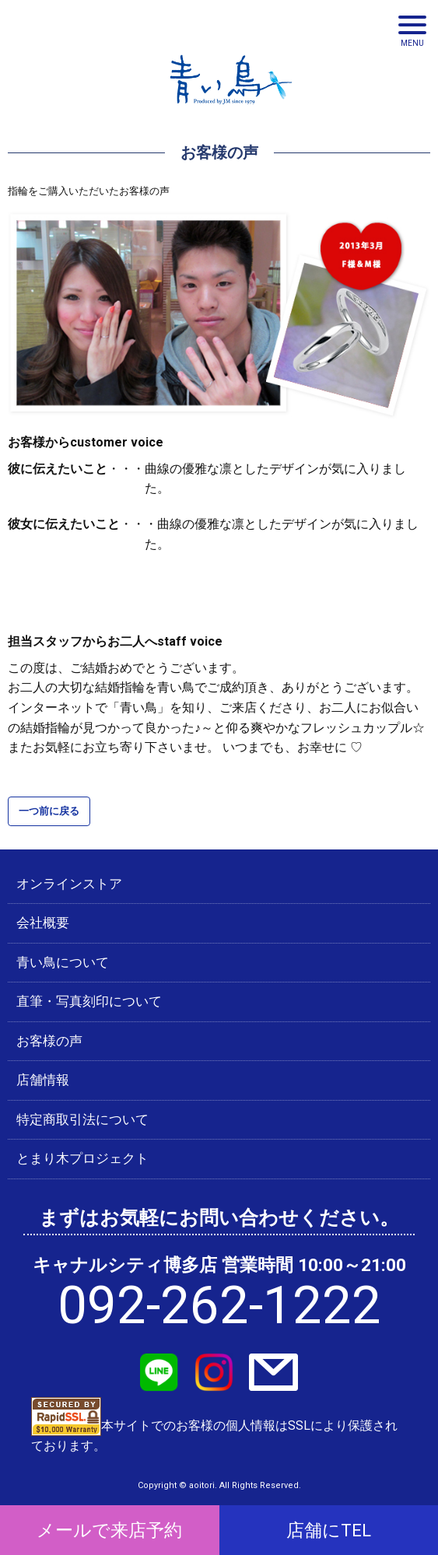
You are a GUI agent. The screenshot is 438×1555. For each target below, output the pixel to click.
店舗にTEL (328, 1530)
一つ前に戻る (49, 811)
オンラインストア (69, 883)
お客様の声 (49, 1041)
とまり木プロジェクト (82, 1158)
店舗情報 (42, 1079)
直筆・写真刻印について (89, 1001)
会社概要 (42, 922)
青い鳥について (62, 962)
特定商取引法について (82, 1119)
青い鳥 (231, 109)
